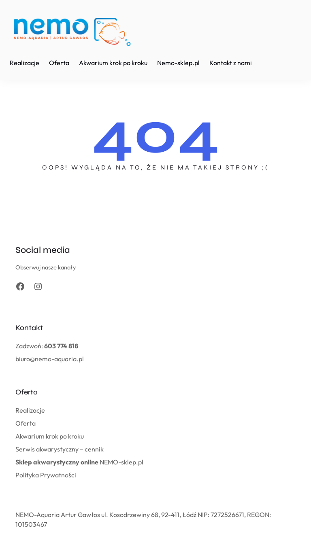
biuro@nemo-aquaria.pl (49, 359)
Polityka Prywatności (45, 475)
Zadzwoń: (46, 346)
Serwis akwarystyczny (47, 449)
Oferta (25, 423)
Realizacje (30, 410)
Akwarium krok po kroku (49, 436)
